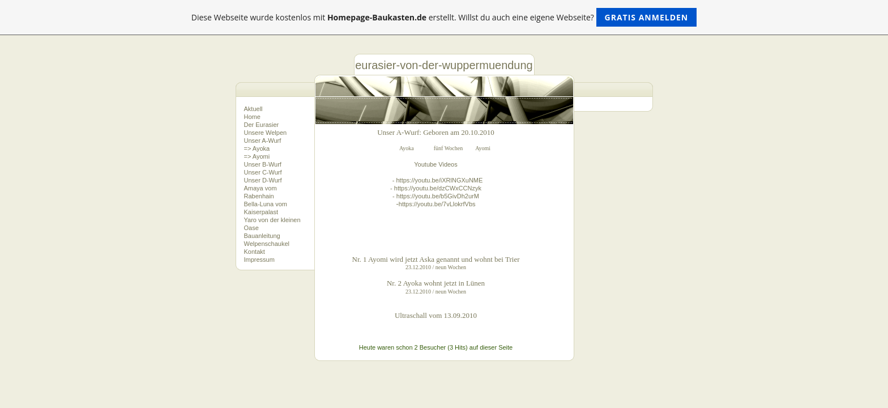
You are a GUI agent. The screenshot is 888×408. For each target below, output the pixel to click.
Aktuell (253, 108)
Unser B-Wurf (262, 164)
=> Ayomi (257, 156)
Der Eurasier (261, 124)
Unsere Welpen (265, 132)
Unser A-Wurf (262, 140)
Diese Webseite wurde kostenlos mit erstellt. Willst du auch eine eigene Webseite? (444, 17)
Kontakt (254, 251)
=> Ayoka (257, 148)
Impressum (259, 259)
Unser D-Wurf (263, 180)
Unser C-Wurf (263, 172)
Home (252, 116)
